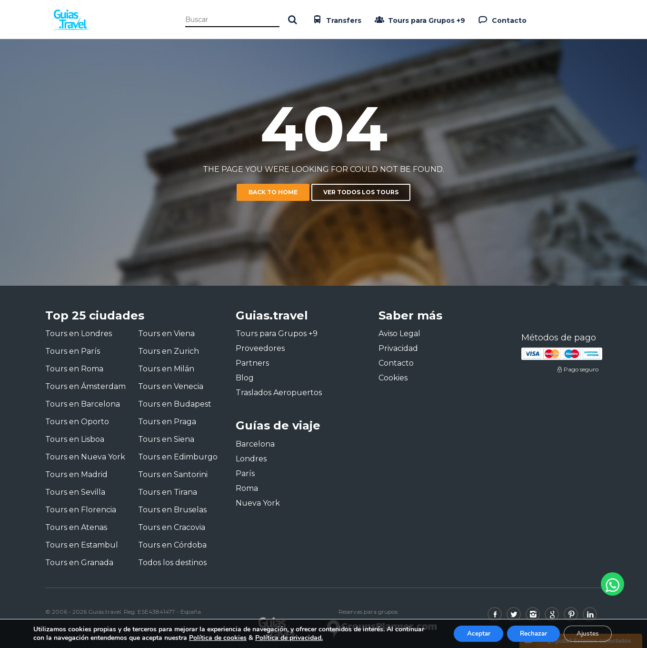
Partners (252, 363)
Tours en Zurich (168, 351)
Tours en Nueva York (85, 456)
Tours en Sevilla (75, 492)
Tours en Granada (79, 562)
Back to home (273, 192)
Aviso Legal (399, 333)
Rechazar (528, 633)
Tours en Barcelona (82, 404)
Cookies (393, 377)
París (245, 473)
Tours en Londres (78, 333)
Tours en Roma (74, 368)
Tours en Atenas (76, 527)
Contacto (502, 19)
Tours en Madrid (76, 474)
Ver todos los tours (360, 192)
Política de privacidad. (320, 637)
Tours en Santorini (173, 474)
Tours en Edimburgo (178, 456)
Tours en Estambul (81, 544)
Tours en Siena (166, 439)
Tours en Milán (166, 368)
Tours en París (72, 351)
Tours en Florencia (80, 509)
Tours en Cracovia (171, 527)
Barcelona (255, 444)
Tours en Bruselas (172, 509)
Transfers (336, 19)
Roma (247, 488)
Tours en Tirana (167, 492)
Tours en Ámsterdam (85, 386)
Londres (251, 458)
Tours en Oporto (77, 421)
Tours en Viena (166, 333)
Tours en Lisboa (74, 439)
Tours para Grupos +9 (419, 19)
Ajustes (586, 633)
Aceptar (469, 633)
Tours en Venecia (170, 386)
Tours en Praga (167, 421)
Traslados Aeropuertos (279, 392)
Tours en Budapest (174, 404)
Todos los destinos (172, 562)
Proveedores (260, 348)
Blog (245, 377)
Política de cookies (249, 637)
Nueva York (258, 503)
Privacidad (398, 348)
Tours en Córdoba (172, 544)
